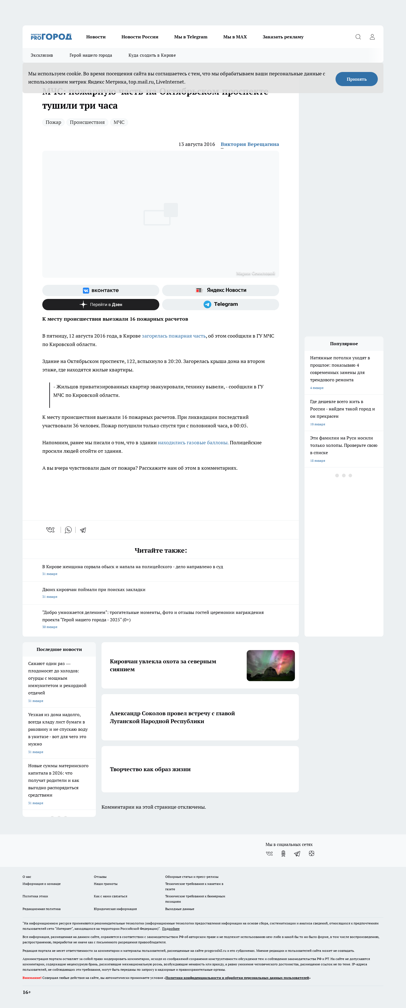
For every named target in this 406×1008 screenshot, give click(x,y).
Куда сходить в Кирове (152, 55)
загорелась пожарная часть (174, 336)
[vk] (51, 530)
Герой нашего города (91, 55)
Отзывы (100, 876)
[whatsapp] (68, 530)
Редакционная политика (42, 909)
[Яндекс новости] (220, 290)
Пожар (53, 122)
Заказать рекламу (283, 37)
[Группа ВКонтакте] (100, 290)
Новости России (140, 37)
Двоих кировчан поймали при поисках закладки (160, 593)
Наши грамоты (106, 884)
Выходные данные (179, 909)
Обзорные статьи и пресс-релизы (192, 876)
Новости (96, 37)
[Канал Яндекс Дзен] (100, 304)
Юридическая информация (115, 909)
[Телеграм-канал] (220, 304)
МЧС (119, 122)
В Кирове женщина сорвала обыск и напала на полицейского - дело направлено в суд (160, 571)
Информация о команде (42, 884)
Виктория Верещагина (250, 144)
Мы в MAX (235, 37)
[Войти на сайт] (372, 36)
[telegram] (85, 530)
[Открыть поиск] (358, 36)
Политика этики (35, 896)
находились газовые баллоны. (193, 442)
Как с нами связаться (110, 896)
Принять (357, 79)
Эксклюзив (42, 55)
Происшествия (87, 122)
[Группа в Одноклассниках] (283, 853)
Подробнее (171, 928)
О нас (27, 876)
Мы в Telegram (191, 37)
